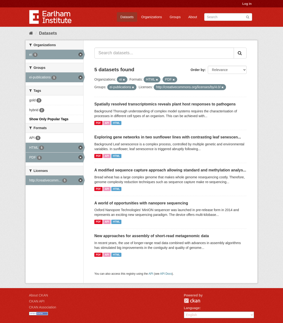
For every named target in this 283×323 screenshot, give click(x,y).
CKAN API (37, 301)
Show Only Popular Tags (48, 119)
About (192, 17)
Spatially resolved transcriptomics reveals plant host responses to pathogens (165, 104)
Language (192, 308)
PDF (98, 122)
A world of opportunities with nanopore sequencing (141, 203)
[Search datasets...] (164, 53)
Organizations (151, 17)
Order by (197, 70)
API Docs (166, 273)
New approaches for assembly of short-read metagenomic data (151, 236)
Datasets (127, 17)
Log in (247, 3)
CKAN (192, 300)
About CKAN (38, 295)
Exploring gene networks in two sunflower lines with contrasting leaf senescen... (167, 137)
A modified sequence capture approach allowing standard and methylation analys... (170, 170)
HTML (116, 122)
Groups (175, 17)
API (107, 122)
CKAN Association (42, 307)
